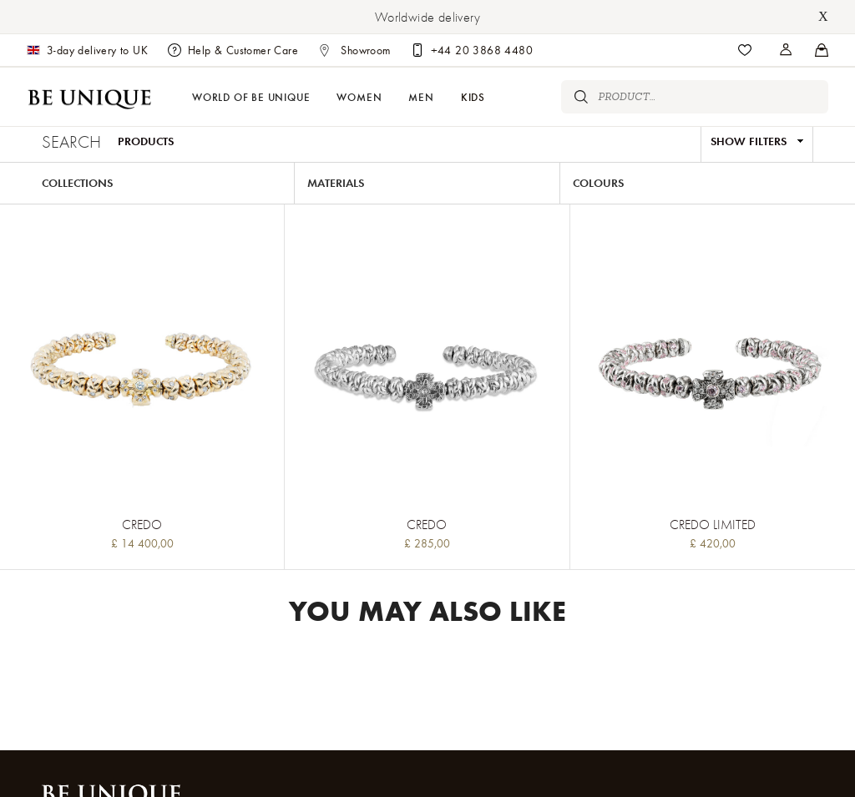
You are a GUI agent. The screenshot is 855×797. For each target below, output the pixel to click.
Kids (473, 96)
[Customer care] (472, 50)
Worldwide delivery (427, 16)
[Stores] (786, 50)
